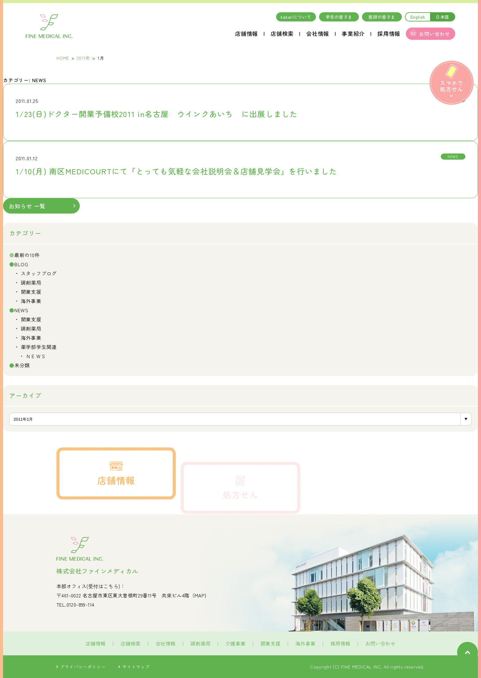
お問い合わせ (380, 643)
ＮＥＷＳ (36, 356)
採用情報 (388, 33)
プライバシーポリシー (81, 667)
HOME (62, 58)
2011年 (83, 58)
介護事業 (235, 643)
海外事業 (31, 301)
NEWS (21, 310)
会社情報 (317, 33)
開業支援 (31, 291)
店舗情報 (246, 33)
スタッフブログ (39, 273)
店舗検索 (282, 33)
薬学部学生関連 (39, 346)
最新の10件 (27, 255)
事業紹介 (353, 33)
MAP (199, 595)
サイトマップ (133, 667)
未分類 (22, 365)
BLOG (21, 264)
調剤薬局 (31, 282)
